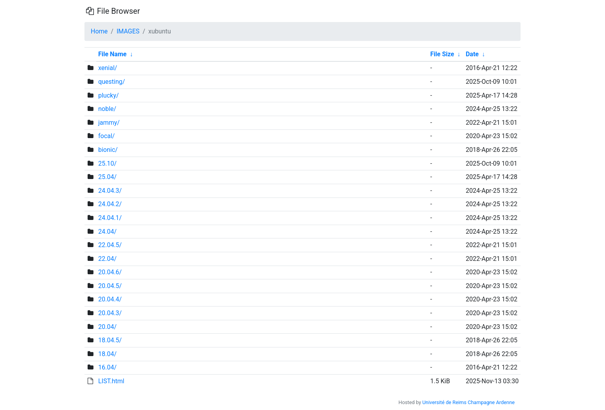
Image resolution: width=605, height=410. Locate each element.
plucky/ (108, 95)
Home (99, 31)
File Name (112, 54)
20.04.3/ (110, 313)
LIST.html (111, 381)
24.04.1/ (110, 218)
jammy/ (109, 122)
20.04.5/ (110, 286)
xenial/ (107, 68)
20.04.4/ (110, 299)
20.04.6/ (110, 272)
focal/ (106, 136)
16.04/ (107, 367)
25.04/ (107, 177)
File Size (442, 54)
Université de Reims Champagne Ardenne (468, 402)
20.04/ (107, 327)
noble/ (107, 109)
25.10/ (107, 163)
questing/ (111, 81)
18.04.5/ (110, 340)
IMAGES (128, 31)
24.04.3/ (110, 190)
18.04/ (107, 354)
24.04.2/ (110, 204)
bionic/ (108, 149)
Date (472, 54)
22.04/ (107, 258)
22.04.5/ (110, 245)
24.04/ (107, 231)
